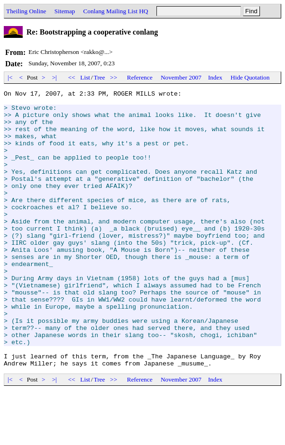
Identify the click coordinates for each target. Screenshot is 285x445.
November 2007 (181, 77)
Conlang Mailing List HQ (115, 11)
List (85, 77)
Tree (99, 77)
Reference (140, 77)
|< (10, 77)
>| (55, 77)
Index (215, 77)
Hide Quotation (250, 77)
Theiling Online (26, 11)
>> (114, 77)
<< (72, 77)
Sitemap (64, 11)
